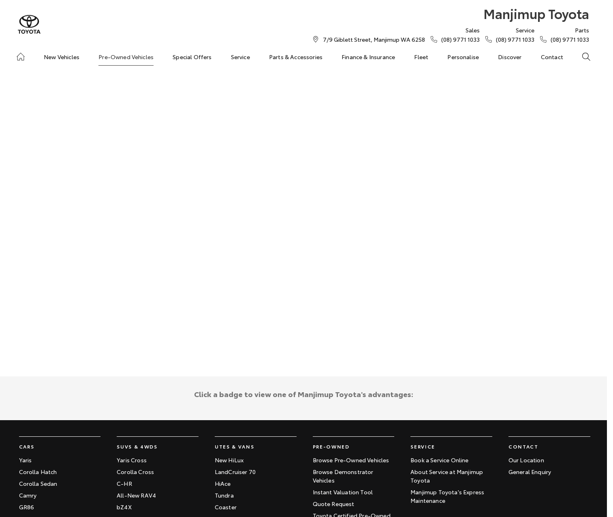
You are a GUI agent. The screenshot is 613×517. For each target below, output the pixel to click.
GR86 (26, 507)
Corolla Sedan (38, 483)
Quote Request (334, 504)
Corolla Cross (135, 472)
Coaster (226, 507)
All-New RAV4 (136, 495)
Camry (28, 495)
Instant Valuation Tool (343, 492)
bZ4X (124, 507)
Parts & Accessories (296, 57)
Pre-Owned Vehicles (126, 57)
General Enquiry (529, 472)
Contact (552, 57)
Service (240, 57)
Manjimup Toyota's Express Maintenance (447, 496)
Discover (509, 57)
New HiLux (229, 460)
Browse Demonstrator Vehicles (343, 476)
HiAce (223, 483)
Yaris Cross (132, 460)
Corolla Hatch (38, 472)
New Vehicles (61, 57)
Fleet (421, 57)
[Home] (21, 57)
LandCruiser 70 (235, 472)
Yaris (25, 460)
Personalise (463, 57)
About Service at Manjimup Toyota (446, 476)
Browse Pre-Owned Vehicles (351, 460)
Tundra (224, 495)
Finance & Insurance (368, 57)
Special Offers (192, 57)
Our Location (526, 460)
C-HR (124, 483)
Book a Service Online (439, 460)
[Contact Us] (374, 39)
